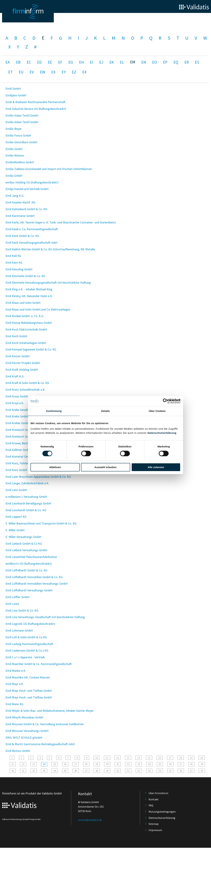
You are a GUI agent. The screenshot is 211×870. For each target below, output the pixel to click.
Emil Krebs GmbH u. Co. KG (23, 416)
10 (96, 757)
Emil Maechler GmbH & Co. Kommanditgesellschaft (39, 664)
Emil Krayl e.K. (15, 403)
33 (139, 764)
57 (191, 770)
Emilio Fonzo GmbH (18, 135)
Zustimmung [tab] (54, 410)
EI (91, 62)
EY (64, 72)
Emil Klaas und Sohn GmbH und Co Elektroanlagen (38, 309)
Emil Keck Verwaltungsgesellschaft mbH (31, 242)
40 (12, 770)
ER (186, 62)
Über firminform (158, 793)
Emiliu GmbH (14, 176)
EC (29, 62)
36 (170, 764)
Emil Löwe (12, 604)
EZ (74, 72)
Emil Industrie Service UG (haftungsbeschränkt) (36, 109)
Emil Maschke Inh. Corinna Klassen (28, 677)
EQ (176, 62)
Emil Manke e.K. (16, 671)
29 (97, 764)
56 (181, 770)
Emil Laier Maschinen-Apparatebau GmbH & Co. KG (38, 477)
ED (39, 62)
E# (84, 72)
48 (97, 770)
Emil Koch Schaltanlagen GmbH (26, 343)
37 (181, 764)
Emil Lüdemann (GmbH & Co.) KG (27, 650)
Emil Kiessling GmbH (19, 269)
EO (154, 62)
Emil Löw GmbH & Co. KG (22, 610)
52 (139, 770)
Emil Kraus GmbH (17, 396)
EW (42, 72)
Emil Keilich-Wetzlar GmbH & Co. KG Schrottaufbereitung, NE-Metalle (50, 249)
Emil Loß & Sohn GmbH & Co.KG (26, 637)
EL (122, 62)
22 (23, 764)
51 (128, 770)
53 (149, 770)
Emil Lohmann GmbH (19, 630)
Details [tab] (105, 410)
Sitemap (154, 824)
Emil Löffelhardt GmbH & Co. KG (26, 570)
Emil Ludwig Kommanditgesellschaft (29, 644)
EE (50, 62)
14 (138, 757)
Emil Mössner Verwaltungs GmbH (27, 731)
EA (8, 62)
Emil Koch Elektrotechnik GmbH (26, 329)
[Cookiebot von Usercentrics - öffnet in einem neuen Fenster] (165, 401)
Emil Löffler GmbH (17, 597)
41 (23, 770)
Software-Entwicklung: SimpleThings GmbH (21, 819)
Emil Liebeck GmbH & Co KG (24, 544)
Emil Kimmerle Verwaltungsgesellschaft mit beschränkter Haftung (48, 282)
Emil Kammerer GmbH (20, 216)
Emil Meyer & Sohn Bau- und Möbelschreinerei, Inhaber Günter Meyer (50, 711)
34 (149, 764)
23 (33, 764)
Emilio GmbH (14, 149)
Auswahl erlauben (105, 467)
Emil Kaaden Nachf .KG (20, 202)
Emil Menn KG (14, 704)
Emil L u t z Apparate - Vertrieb (25, 657)
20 (201, 757)
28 (86, 764)
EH (81, 62)
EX (53, 72)
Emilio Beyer (14, 129)
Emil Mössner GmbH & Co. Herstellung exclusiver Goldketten (45, 724)
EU (21, 72)
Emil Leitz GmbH (16, 490)
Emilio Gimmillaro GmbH (21, 142)
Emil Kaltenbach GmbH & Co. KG (26, 209)
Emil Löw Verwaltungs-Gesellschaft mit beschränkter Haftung (45, 617)
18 (180, 757)
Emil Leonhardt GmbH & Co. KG (26, 510)
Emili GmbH (13, 89)
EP (165, 62)
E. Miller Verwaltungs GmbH (23, 537)
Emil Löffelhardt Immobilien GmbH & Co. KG (34, 577)
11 (107, 757)
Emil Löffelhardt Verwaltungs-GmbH (29, 590)
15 (149, 757)
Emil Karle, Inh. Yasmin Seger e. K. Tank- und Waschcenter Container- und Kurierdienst (61, 222)
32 (128, 764)
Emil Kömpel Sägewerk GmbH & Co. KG (31, 349)
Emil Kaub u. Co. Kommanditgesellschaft (32, 229)
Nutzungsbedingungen (162, 811)
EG (70, 62)
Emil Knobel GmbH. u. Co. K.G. (25, 316)
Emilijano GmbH (16, 95)
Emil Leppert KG (16, 517)
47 (86, 770)
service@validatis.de (90, 820)
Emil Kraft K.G (15, 376)
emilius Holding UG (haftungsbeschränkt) (32, 182)
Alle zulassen (156, 467)
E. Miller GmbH (15, 530)
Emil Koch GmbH (16, 336)
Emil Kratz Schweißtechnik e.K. (25, 390)
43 (44, 770)
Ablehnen (55, 467)
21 (12, 764)
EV (32, 72)
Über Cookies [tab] (157, 410)
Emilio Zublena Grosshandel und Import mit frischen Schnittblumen (49, 169)
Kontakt (154, 799)
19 (191, 757)
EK (111, 62)
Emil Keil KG (13, 256)
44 (54, 770)
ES (197, 62)
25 (54, 764)
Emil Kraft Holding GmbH (22, 370)
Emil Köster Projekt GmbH (23, 363)
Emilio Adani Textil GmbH (22, 115)
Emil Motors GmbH (18, 751)
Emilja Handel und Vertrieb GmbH (27, 189)
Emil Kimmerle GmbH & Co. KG (25, 276)
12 (117, 757)
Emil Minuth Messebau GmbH (24, 717)
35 (160, 764)
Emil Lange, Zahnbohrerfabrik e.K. (27, 483)
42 (33, 770)
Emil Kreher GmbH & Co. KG (23, 423)
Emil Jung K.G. (15, 196)
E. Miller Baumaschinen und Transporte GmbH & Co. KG (41, 523)
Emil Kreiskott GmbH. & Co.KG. (26, 430)
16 (159, 757)
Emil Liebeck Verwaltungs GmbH (26, 550)
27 (75, 764)
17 (170, 757)
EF (60, 62)
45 (65, 770)
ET (10, 72)
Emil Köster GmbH (17, 356)
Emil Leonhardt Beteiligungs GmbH (28, 503)
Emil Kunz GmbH (16, 470)
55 (170, 770)
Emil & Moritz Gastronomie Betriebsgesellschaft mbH (40, 744)
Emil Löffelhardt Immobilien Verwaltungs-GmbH (37, 584)
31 (118, 764)
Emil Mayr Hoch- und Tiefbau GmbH (29, 691)
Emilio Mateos (15, 155)
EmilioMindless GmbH (20, 162)
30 (107, 764)
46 (75, 770)
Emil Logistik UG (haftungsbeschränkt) (30, 624)
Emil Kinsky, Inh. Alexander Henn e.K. (29, 296)
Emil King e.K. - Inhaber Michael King (29, 289)
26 (65, 764)
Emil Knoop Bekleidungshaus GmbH (29, 323)
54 (160, 770)
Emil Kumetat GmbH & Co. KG (25, 456)
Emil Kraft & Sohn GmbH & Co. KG (27, 383)
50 (118, 770)
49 (107, 770)
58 (202, 770)
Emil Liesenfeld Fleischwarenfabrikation (31, 557)
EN (143, 62)
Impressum (155, 830)
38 (191, 764)
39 (202, 764)
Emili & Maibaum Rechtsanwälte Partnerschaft (36, 102)
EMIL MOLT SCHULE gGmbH (24, 737)
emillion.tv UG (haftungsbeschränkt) (29, 564)
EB (18, 62)
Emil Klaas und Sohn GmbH (23, 303)
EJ (101, 62)
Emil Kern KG (14, 262)
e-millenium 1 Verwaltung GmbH (26, 497)
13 (128, 757)
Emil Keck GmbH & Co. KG (22, 236)
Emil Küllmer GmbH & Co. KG (24, 450)
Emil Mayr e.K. (15, 684)
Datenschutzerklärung (161, 432)
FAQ (151, 805)
